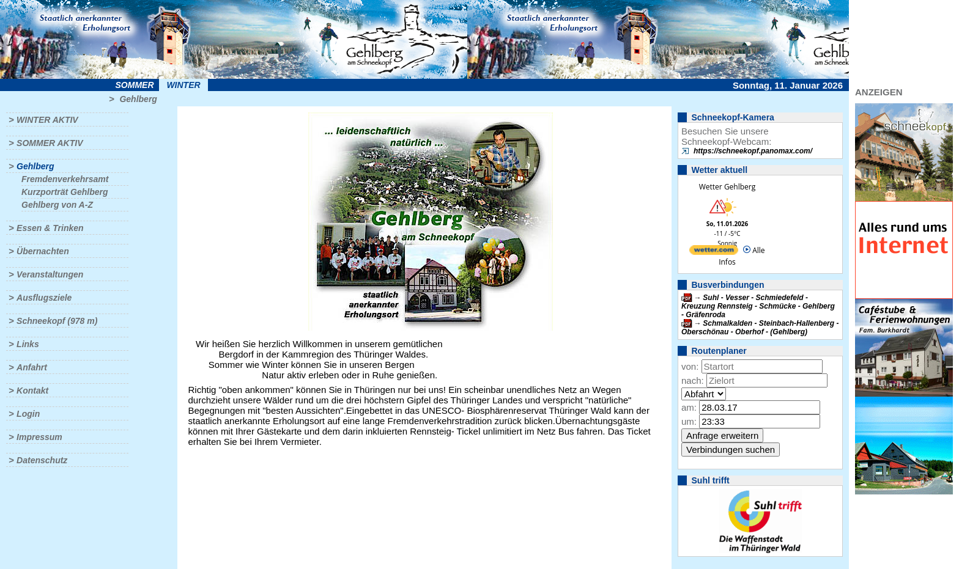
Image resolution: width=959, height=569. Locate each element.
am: (689, 407)
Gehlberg (138, 99)
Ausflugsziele (44, 298)
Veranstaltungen (50, 274)
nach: (692, 380)
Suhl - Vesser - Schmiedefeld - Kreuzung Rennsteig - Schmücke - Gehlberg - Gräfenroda (758, 306)
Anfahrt (32, 367)
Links (28, 344)
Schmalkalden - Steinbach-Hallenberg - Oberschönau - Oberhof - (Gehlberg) (760, 327)
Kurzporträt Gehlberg (64, 192)
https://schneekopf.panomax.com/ (753, 151)
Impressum (39, 437)
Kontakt (32, 390)
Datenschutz (42, 460)
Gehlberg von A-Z (57, 205)
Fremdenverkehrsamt (64, 179)
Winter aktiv (47, 120)
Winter (183, 85)
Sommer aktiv (50, 143)
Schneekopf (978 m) (57, 321)
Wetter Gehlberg (727, 187)
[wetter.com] (713, 252)
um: (689, 421)
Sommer (135, 85)
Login (28, 414)
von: (689, 366)
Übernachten (43, 251)
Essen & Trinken (50, 228)
